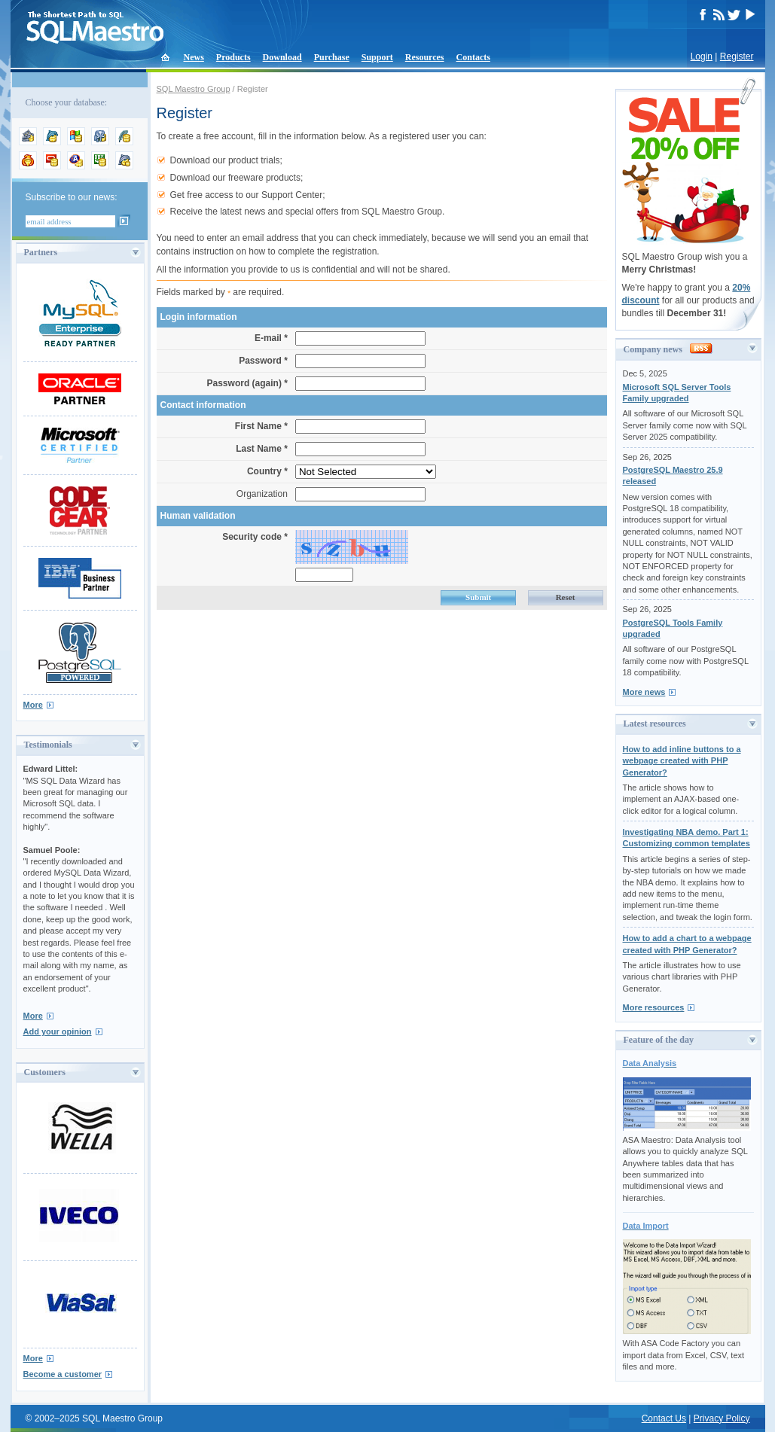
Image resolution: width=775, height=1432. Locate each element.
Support (377, 57)
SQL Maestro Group (193, 88)
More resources (654, 1007)
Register (737, 56)
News (194, 57)
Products (233, 57)
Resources (424, 57)
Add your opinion (57, 1031)
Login (701, 56)
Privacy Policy (722, 1418)
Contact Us (664, 1418)
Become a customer (62, 1374)
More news (644, 691)
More (33, 704)
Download (282, 57)
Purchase (331, 57)
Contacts (473, 57)
